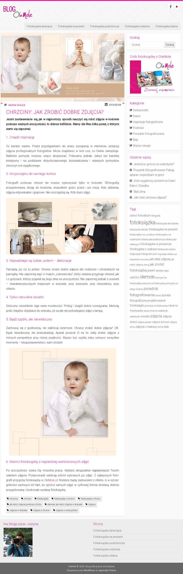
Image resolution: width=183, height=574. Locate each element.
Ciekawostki (140, 110)
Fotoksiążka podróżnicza (104, 26)
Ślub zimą (139, 191)
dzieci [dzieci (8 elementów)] (133, 215)
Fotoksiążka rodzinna (137, 26)
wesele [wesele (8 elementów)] (145, 316)
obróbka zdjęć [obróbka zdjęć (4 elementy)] (162, 270)
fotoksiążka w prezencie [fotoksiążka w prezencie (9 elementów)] (156, 244)
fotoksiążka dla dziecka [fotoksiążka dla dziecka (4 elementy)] (167, 223)
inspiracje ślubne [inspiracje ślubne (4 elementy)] (165, 254)
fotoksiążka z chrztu (90, 498)
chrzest (27, 498)
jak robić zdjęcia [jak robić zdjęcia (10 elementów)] (160, 259)
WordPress (89, 570)
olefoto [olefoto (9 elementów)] (134, 277)
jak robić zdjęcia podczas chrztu (25, 504)
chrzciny (14, 498)
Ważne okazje (16, 105)
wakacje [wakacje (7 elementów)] (163, 310)
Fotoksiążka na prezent (71, 26)
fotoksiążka (42, 498)
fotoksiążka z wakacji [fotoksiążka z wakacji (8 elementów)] (143, 249)
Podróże (138, 128)
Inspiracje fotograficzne (148, 122)
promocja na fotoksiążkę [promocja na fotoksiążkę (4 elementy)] (156, 306)
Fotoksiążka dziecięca (39, 26)
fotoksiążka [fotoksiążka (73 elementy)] (142, 222)
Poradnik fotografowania (148, 134)
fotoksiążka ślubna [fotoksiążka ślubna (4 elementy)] (166, 249)
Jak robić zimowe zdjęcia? (150, 197)
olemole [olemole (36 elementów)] (147, 276)
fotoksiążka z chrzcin (64, 498)
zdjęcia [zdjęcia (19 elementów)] (156, 316)
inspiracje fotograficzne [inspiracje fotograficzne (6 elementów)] (143, 254)
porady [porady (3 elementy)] (158, 295)
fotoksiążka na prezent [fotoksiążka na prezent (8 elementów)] (163, 229)
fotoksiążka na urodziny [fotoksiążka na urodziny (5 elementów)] (142, 234)
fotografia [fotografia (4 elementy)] (156, 216)
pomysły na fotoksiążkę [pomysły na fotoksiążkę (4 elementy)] (153, 283)
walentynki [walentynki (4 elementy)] (135, 316)
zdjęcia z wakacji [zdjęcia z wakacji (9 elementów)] (146, 326)
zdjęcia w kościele (18, 510)
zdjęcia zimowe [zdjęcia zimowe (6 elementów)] (160, 322)
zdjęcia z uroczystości (67, 510)
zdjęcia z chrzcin (41, 510)
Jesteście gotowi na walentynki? (153, 164)
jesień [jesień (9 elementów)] (151, 270)
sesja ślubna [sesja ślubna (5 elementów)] (150, 310)
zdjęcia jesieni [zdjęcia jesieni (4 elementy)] (144, 322)
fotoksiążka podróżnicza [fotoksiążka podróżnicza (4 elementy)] (153, 239)
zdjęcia (91, 504)
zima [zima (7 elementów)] (160, 326)
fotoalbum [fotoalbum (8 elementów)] (144, 215)
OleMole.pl (50, 480)
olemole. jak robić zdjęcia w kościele (65, 504)
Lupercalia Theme (107, 570)
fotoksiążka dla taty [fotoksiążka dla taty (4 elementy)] (139, 229)
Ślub (135, 139)
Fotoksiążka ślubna (167, 26)
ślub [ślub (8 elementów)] (166, 326)
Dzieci (136, 116)
